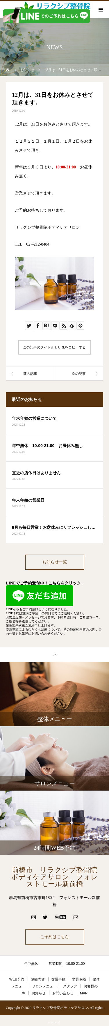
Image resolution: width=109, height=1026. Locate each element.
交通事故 (58, 979)
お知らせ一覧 (54, 562)
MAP (83, 993)
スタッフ (70, 986)
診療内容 (38, 979)
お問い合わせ (62, 993)
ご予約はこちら (54, 937)
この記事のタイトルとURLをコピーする (54, 347)
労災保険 (79, 979)
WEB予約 (16, 979)
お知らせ (39, 993)
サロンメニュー (44, 986)
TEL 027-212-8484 (32, 244)
